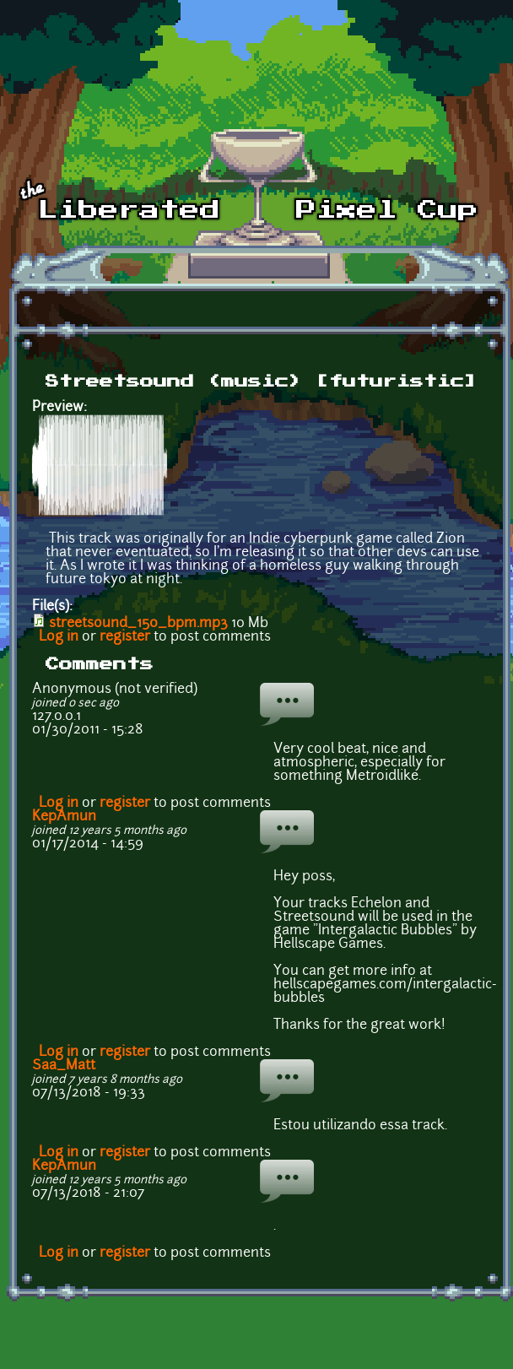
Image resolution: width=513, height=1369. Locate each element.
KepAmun (64, 817)
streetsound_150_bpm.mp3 (138, 623)
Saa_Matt (63, 1066)
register (125, 637)
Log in (58, 637)
